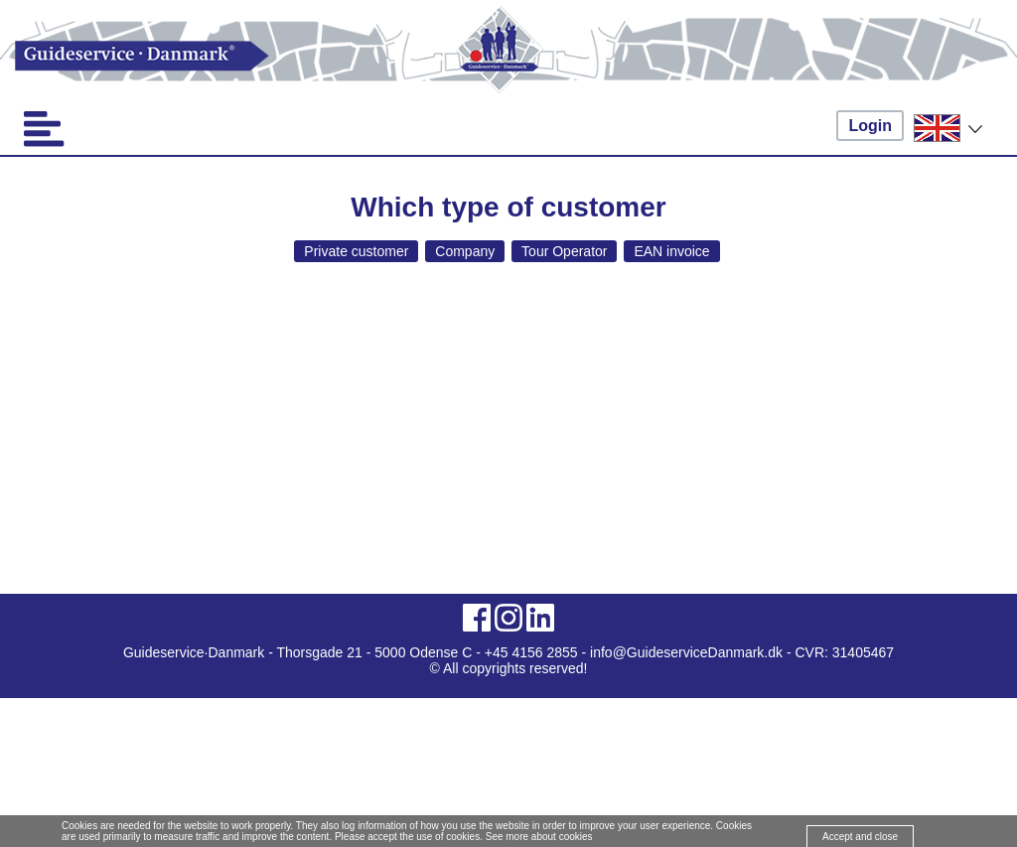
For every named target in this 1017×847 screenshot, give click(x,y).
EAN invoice (671, 251)
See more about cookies (539, 836)
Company (465, 251)
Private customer (356, 251)
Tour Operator (564, 251)
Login (870, 125)
